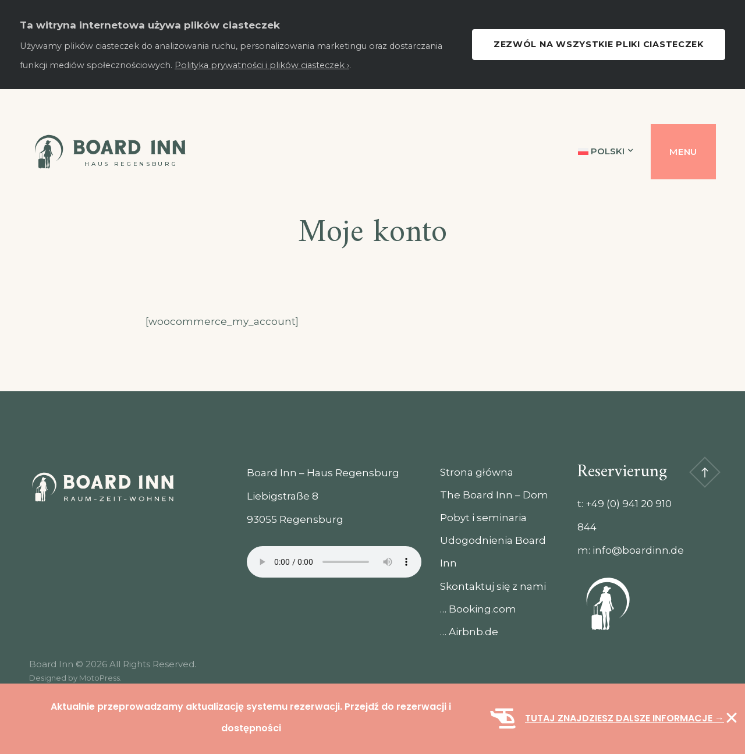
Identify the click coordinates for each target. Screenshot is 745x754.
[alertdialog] (372, 719)
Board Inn (129, 147)
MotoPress (99, 677)
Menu (683, 151)
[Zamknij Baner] (732, 718)
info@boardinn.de (638, 550)
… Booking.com (478, 609)
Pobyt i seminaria (483, 517)
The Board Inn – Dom (494, 495)
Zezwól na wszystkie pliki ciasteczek (599, 44)
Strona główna (476, 472)
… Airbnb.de (469, 632)
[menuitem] (606, 152)
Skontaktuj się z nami (493, 586)
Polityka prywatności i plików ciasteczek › (262, 65)
